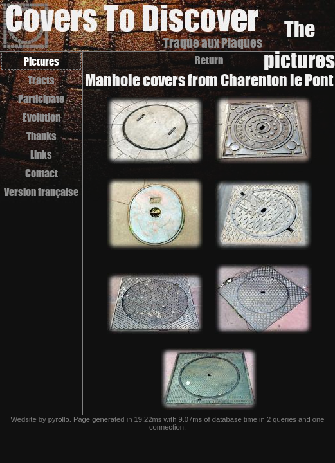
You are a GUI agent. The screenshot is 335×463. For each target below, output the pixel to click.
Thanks (41, 136)
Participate (41, 99)
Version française (41, 192)
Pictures (41, 61)
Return (209, 60)
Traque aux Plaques (212, 42)
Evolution (41, 117)
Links (41, 155)
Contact (41, 173)
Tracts (41, 80)
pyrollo (58, 419)
